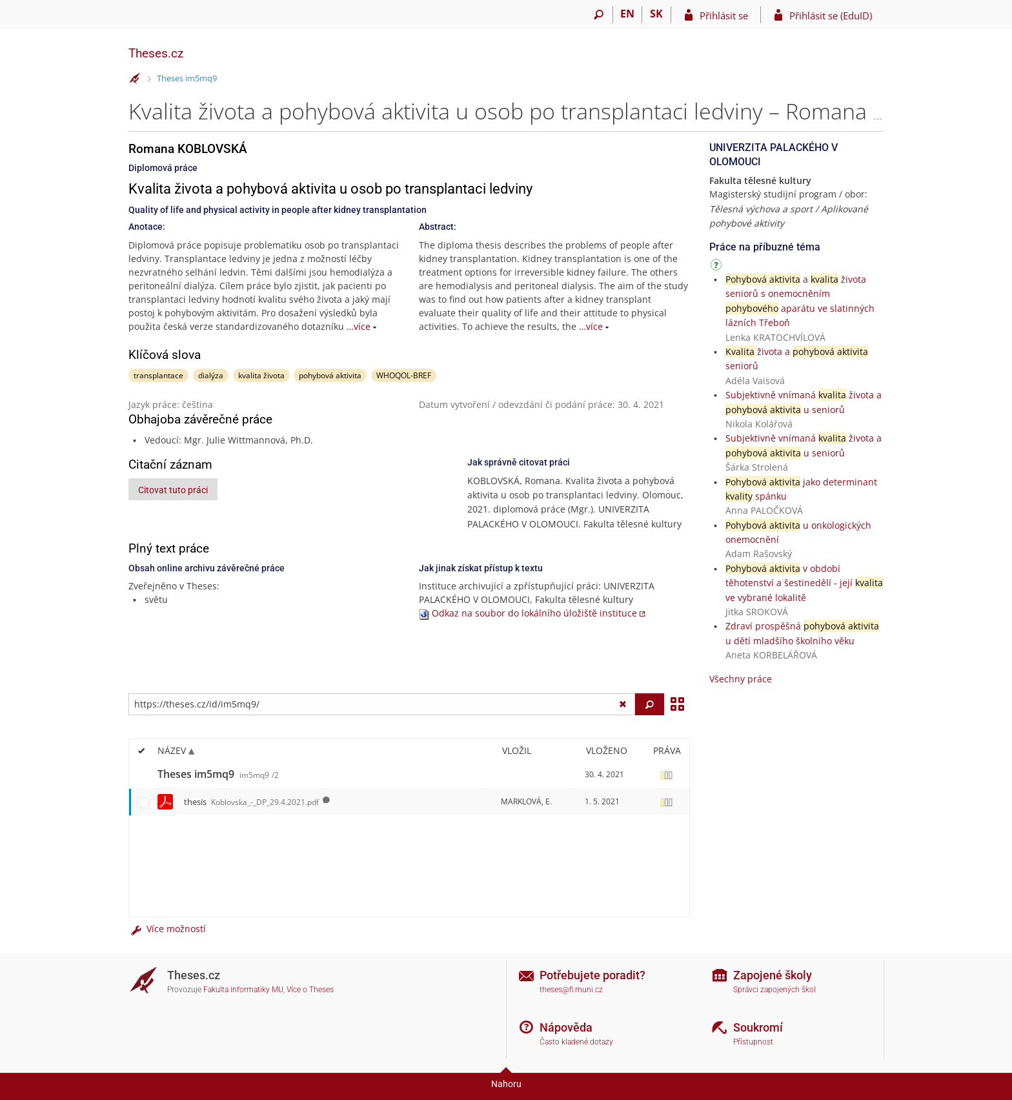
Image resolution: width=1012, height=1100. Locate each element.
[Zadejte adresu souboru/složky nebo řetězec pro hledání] (381, 704)
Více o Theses (310, 989)
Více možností (167, 928)
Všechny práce (740, 679)
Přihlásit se (724, 15)
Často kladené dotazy (576, 1041)
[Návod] (718, 266)
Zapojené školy (772, 975)
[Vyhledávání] (598, 14)
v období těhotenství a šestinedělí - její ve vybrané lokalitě (804, 583)
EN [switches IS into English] (627, 13)
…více (358, 326)
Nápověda (566, 1027)
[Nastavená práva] (666, 774)
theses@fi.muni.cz (571, 989)
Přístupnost (753, 1041)
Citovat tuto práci (173, 490)
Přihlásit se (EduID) (830, 15)
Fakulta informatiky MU (243, 989)
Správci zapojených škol (774, 989)
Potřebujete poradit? (592, 975)
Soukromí (758, 1027)
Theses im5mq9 (187, 78)
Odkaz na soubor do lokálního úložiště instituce (534, 613)
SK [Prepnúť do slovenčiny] (656, 13)
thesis (251, 802)
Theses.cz (155, 53)
